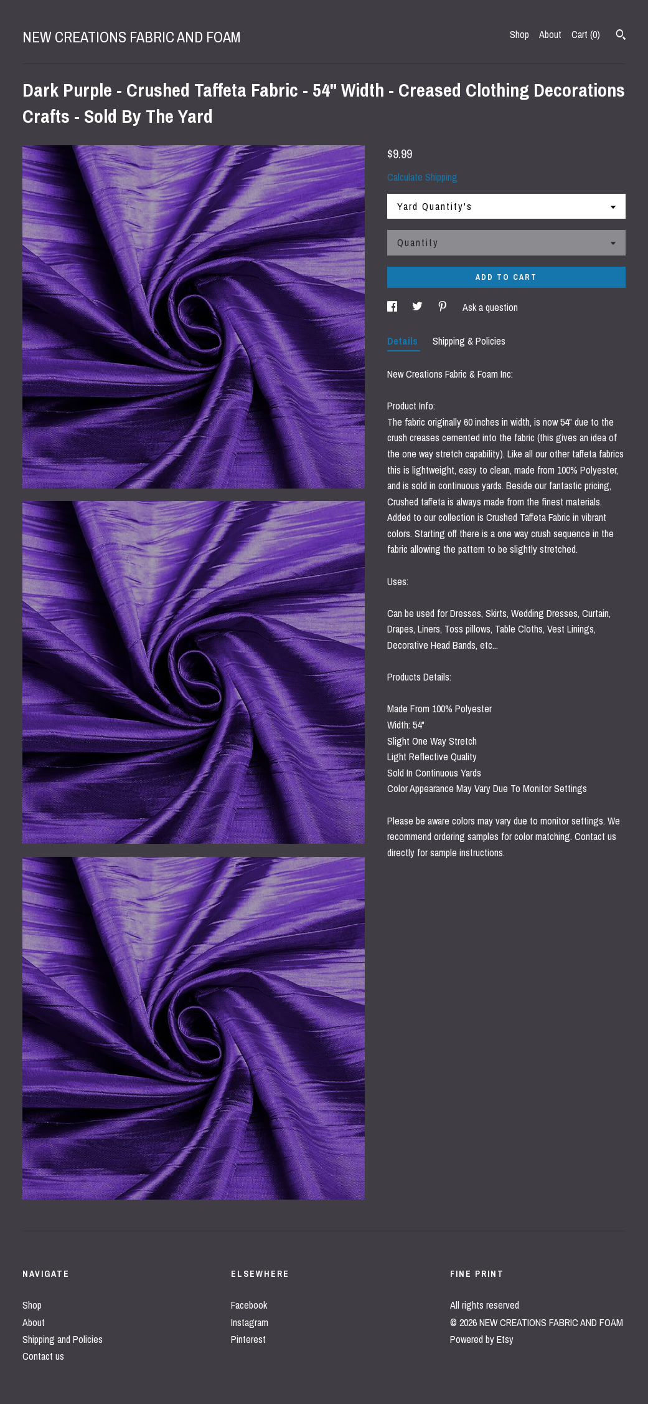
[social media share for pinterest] (444, 307)
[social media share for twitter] (418, 307)
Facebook (249, 1305)
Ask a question (490, 307)
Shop (519, 34)
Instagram (249, 1322)
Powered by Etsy (482, 1339)
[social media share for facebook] (393, 307)
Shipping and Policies (62, 1339)
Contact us (43, 1356)
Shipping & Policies (469, 341)
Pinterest (248, 1339)
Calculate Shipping (422, 177)
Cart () (585, 34)
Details (403, 341)
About (550, 34)
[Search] (621, 36)
